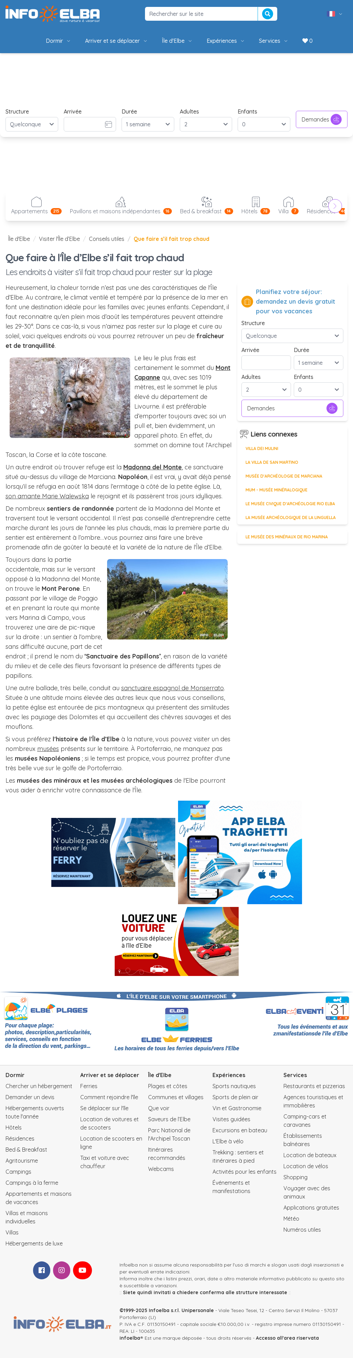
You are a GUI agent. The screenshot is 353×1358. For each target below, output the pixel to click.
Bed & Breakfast (26, 1149)
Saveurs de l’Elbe (169, 1119)
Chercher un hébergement (39, 1086)
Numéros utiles (302, 1229)
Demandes (322, 119)
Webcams (161, 1168)
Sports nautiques (234, 1086)
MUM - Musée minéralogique (277, 489)
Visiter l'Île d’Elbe (59, 238)
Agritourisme (22, 1160)
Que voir (158, 1108)
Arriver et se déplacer (116, 40)
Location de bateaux (309, 1155)
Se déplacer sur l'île (104, 1108)
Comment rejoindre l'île (109, 1097)
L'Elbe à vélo (227, 1141)
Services (274, 40)
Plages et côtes (167, 1086)
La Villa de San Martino (272, 462)
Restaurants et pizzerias (314, 1086)
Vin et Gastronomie (236, 1108)
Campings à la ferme (32, 1182)
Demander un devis (30, 1097)
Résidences (20, 1138)
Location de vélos (305, 1166)
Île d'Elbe (177, 40)
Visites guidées (231, 1119)
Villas (12, 1232)
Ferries (88, 1086)
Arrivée (73, 111)
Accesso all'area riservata (287, 1338)
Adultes (189, 111)
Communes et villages (176, 1097)
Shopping (295, 1177)
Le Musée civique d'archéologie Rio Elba (290, 503)
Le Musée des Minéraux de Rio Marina (287, 536)
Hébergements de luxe (34, 1243)
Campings (18, 1171)
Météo (291, 1218)
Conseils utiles (106, 238)
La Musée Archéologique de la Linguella (291, 517)
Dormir (58, 40)
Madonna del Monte (152, 467)
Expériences (226, 40)
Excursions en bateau (239, 1130)
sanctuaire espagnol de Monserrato (172, 688)
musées (48, 749)
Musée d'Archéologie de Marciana (284, 476)
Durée (129, 111)
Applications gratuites (311, 1207)
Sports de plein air (235, 1097)
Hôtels (14, 1127)
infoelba (130, 1338)
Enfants (247, 111)
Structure (17, 111)
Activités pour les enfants (244, 1171)
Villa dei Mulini (262, 448)
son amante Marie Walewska (47, 496)
